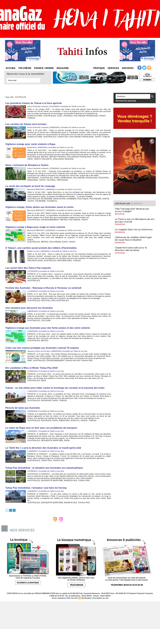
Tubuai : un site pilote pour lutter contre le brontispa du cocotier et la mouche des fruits (52, 380)
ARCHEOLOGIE (34, 254)
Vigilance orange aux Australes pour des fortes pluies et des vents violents (45, 320)
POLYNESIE (88, 194)
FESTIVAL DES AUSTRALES (52, 293)
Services (113, 68)
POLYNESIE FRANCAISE (79, 174)
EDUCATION (56, 194)
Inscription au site (99, 588)
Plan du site (72, 588)
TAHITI (94, 115)
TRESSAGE (48, 176)
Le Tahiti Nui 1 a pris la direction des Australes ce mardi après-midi (41, 439)
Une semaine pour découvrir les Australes (28, 301)
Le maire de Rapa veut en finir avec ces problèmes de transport (39, 419)
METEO (43, 154)
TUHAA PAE (55, 451)
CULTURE (44, 313)
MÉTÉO (60, 214)
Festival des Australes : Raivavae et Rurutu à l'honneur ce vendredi (41, 281)
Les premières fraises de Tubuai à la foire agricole (32, 103)
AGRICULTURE (34, 115)
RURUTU (70, 411)
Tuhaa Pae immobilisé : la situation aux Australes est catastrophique (42, 458)
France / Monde (44, 68)
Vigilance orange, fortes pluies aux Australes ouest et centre (37, 202)
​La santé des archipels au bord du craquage (29, 182)
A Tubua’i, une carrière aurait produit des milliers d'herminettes (39, 242)
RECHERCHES (60, 254)
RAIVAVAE (44, 392)
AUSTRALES (47, 115)
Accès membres (59, 588)
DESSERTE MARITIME (49, 431)
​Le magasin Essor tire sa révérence (134, 229)
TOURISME (32, 196)
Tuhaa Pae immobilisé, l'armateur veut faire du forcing (34, 478)
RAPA (87, 154)
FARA (53, 174)
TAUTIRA (38, 176)
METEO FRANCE (54, 154)
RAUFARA (95, 174)
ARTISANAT (32, 174)
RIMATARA (105, 174)
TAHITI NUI (44, 451)
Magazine (63, 68)
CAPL (56, 115)
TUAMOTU (42, 196)
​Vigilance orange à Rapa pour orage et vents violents (33, 222)
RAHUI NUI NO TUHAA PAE (73, 352)
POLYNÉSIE (69, 214)
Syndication (86, 588)
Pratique (99, 68)
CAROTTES (59, 135)
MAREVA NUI (66, 470)
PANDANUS (62, 174)
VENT (100, 154)
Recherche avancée (123, 101)
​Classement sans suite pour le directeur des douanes (131, 248)
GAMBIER (66, 194)
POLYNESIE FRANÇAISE (79, 115)
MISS (42, 372)
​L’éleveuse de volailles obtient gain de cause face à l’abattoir (134, 238)
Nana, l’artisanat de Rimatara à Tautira (25, 162)
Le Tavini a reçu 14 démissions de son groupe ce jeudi (133, 220)
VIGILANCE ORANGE (46, 156)
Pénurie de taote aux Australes (21, 399)
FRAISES (64, 115)
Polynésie (25, 68)
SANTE (97, 194)
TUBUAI (101, 115)
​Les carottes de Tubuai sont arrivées (25, 123)
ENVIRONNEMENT (48, 214)
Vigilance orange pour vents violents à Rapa (29, 142)
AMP (29, 352)
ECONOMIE (45, 194)
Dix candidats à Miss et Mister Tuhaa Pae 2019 (30, 360)
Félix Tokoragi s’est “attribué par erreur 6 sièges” (133, 209)
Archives (128, 68)
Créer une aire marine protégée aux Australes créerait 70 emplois (40, 340)
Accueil (11, 68)
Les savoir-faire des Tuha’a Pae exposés (27, 261)
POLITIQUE (77, 194)
